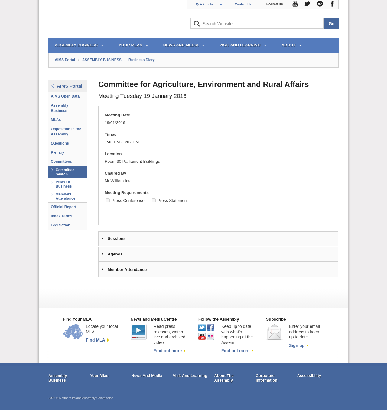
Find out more (168, 350)
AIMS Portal (65, 60)
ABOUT (288, 45)
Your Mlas (99, 375)
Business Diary (141, 60)
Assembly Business (59, 108)
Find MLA (95, 340)
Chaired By (115, 173)
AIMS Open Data (65, 96)
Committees (61, 161)
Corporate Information (267, 378)
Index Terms (61, 216)
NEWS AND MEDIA (181, 45)
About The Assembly (224, 378)
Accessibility (309, 375)
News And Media (146, 375)
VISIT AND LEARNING (240, 45)
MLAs (56, 120)
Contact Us (243, 4)
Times (110, 134)
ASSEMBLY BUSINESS (76, 45)
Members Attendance (65, 196)
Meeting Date (117, 115)
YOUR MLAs (130, 45)
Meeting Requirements (127, 192)
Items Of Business (64, 184)
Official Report (63, 207)
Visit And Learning (190, 375)
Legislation (60, 225)
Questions (60, 143)
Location (113, 154)
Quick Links (205, 4)
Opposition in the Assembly (66, 131)
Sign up (296, 345)
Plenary (57, 152)
